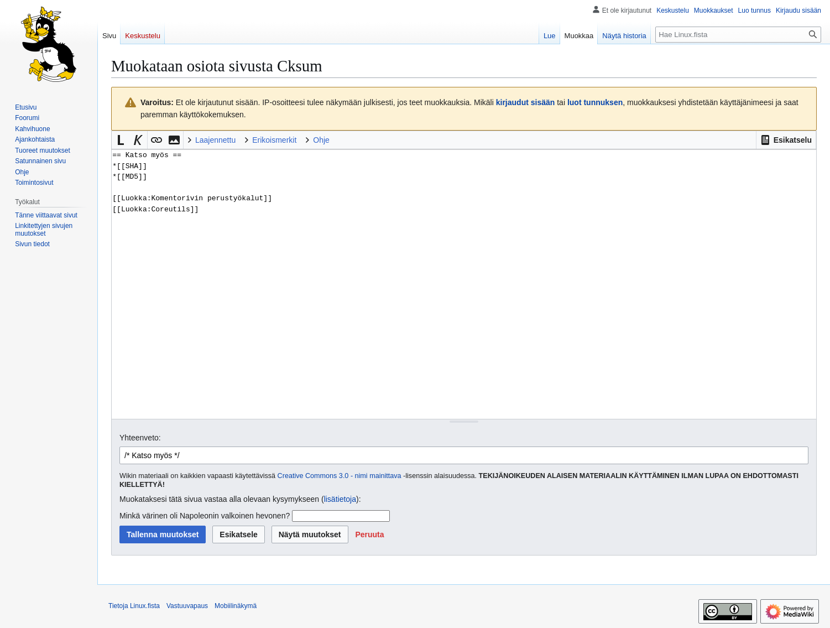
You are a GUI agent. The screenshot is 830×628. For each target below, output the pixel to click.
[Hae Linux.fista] (738, 35)
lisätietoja (340, 499)
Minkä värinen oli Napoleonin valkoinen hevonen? (204, 515)
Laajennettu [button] (215, 140)
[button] (786, 140)
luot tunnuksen (595, 102)
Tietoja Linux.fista (134, 606)
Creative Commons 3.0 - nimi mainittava (339, 476)
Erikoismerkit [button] (274, 140)
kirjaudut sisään (525, 102)
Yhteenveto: (140, 437)
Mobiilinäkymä (236, 606)
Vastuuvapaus (187, 606)
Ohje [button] (321, 140)
